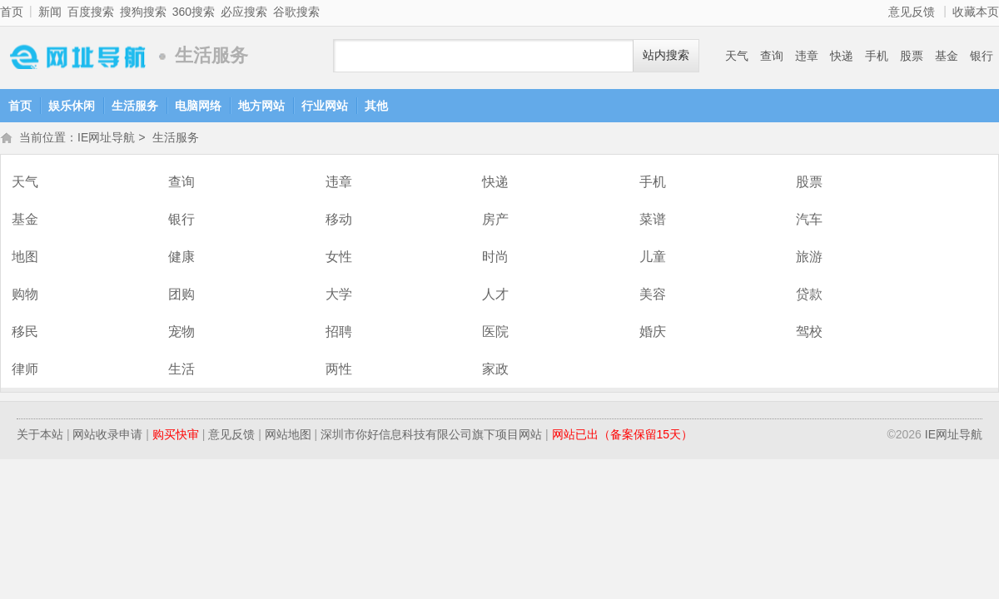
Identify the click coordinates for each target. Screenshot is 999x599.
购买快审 (175, 436)
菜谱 (652, 221)
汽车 (809, 221)
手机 (876, 55)
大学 (339, 296)
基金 (946, 55)
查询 (771, 55)
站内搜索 (666, 55)
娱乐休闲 (71, 105)
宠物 (181, 333)
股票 (911, 55)
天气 (736, 55)
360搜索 (193, 11)
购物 (25, 296)
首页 (11, 11)
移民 (25, 333)
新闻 (50, 11)
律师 (25, 371)
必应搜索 (244, 11)
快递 (841, 55)
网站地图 (288, 436)
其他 (376, 105)
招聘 (339, 333)
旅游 (809, 258)
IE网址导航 (75, 56)
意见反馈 (911, 11)
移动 (339, 221)
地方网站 (261, 105)
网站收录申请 (107, 436)
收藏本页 (975, 11)
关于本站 (40, 436)
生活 (181, 371)
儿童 (652, 258)
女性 (339, 258)
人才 (495, 296)
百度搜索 (90, 11)
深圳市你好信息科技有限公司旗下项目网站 (431, 436)
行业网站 (324, 105)
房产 (495, 221)
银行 (981, 55)
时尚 (495, 258)
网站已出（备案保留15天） (622, 436)
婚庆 (652, 333)
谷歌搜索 (296, 11)
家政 (495, 371)
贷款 (809, 296)
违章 (806, 55)
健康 (181, 258)
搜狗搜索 (143, 11)
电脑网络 (198, 105)
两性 (339, 371)
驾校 (809, 333)
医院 (495, 333)
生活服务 (135, 105)
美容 (652, 296)
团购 (181, 296)
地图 (25, 258)
